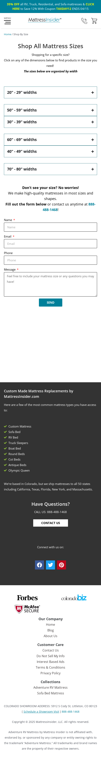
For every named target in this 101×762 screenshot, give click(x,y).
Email (8, 236)
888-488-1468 (57, 512)
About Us (50, 636)
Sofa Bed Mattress (50, 693)
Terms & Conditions (50, 667)
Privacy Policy (50, 673)
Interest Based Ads (50, 662)
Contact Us (50, 650)
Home (7, 34)
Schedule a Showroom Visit (41, 711)
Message (10, 269)
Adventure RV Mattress (50, 687)
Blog (50, 630)
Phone (8, 253)
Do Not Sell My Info (51, 656)
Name (8, 220)
